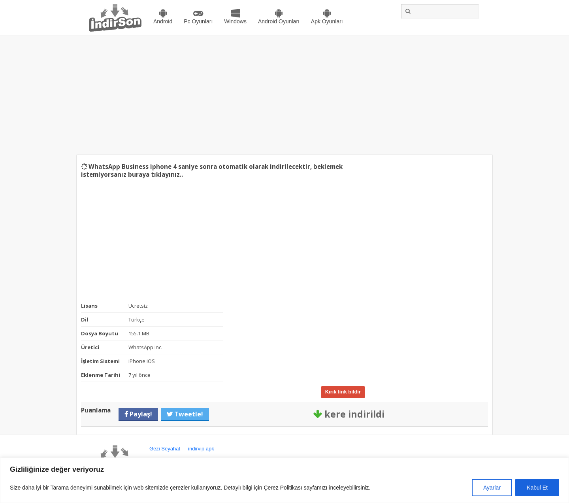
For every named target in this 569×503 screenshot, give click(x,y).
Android (162, 21)
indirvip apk (201, 449)
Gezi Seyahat (164, 449)
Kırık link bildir (343, 392)
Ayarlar (492, 487)
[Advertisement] (284, 95)
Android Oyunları (279, 21)
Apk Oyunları (327, 21)
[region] (284, 480)
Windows (235, 21)
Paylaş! (140, 414)
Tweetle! (188, 414)
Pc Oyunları (198, 21)
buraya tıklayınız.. (155, 174)
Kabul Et (537, 487)
